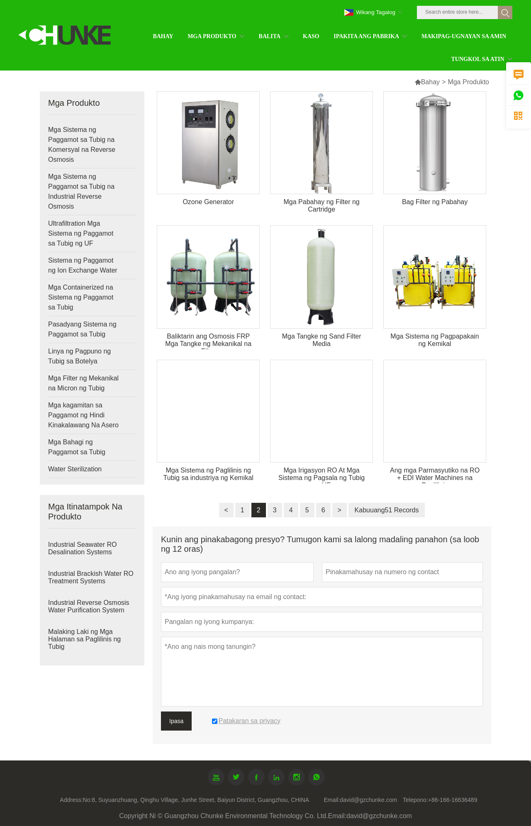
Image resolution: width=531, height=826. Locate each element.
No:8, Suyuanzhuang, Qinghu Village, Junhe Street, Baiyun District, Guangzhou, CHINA (196, 800)
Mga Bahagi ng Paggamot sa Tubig (76, 447)
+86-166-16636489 (452, 800)
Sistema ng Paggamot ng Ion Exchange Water (82, 265)
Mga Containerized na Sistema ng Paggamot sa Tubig (80, 297)
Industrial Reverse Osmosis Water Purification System (88, 606)
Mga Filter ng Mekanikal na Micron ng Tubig (83, 383)
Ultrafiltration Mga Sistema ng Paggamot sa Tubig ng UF (80, 233)
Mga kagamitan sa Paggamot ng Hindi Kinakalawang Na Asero (83, 415)
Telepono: (415, 800)
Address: (71, 800)
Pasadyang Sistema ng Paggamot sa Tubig (82, 329)
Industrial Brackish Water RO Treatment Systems (91, 577)
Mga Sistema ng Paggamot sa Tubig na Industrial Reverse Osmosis (81, 191)
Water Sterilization (75, 469)
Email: (332, 800)
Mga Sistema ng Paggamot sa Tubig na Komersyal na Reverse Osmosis (81, 144)
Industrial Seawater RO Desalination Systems (82, 548)
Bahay (430, 81)
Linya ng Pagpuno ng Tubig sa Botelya (79, 356)
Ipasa (176, 721)
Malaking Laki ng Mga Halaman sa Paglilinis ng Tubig (84, 639)
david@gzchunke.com (368, 800)
